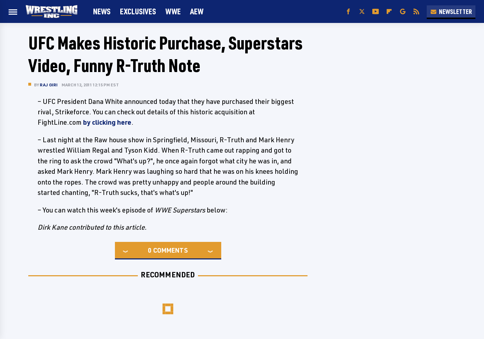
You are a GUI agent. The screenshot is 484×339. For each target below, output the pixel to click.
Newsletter (451, 11)
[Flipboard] (389, 12)
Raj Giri (49, 84)
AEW (196, 11)
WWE (173, 11)
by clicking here (107, 122)
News (102, 11)
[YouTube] (375, 12)
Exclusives (138, 11)
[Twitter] (362, 12)
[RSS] (416, 12)
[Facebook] (348, 12)
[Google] (403, 12)
